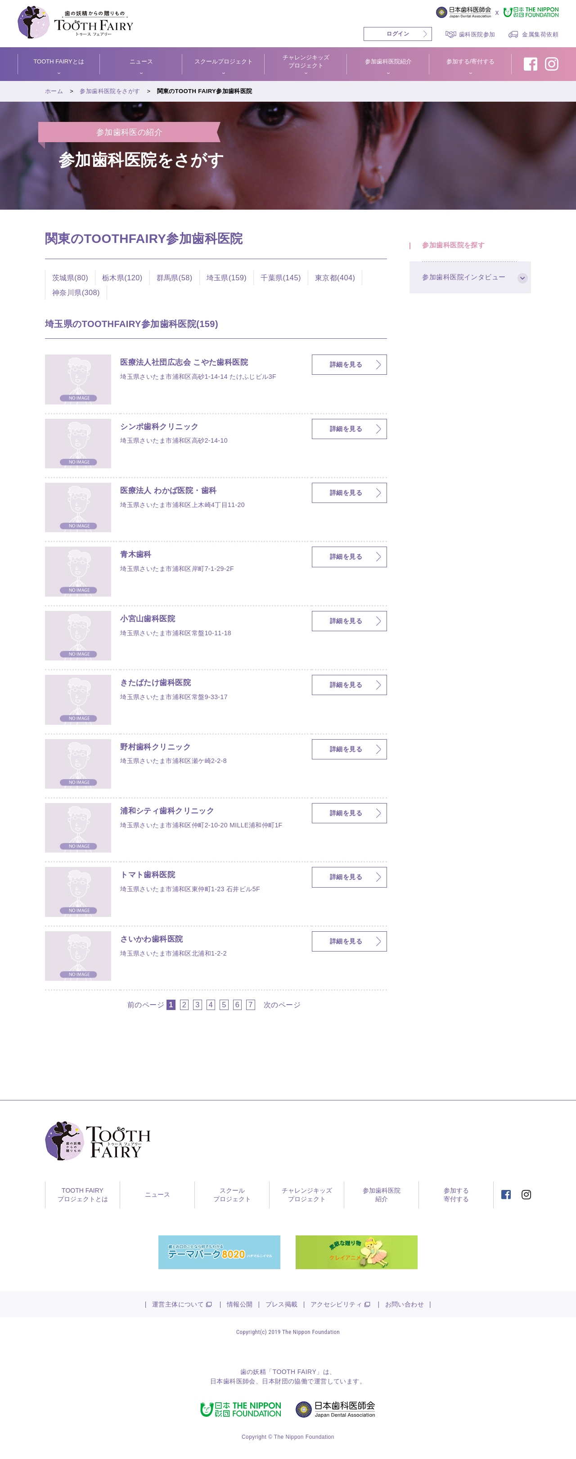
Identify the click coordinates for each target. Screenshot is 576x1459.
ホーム (54, 91)
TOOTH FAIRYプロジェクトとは (83, 1195)
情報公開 (240, 1304)
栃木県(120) (122, 278)
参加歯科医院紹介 (388, 61)
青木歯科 (136, 554)
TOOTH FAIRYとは (58, 61)
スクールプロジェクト (223, 61)
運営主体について (178, 1304)
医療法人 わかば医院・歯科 (171, 490)
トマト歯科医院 (149, 875)
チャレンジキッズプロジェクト (306, 61)
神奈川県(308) (76, 292)
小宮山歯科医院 (149, 619)
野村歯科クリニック (157, 747)
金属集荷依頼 (540, 34)
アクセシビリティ (336, 1304)
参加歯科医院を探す (454, 246)
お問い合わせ (404, 1304)
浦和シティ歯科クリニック (170, 811)
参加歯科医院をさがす (110, 91)
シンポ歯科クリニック (161, 426)
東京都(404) (335, 278)
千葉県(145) (281, 278)
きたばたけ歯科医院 (157, 682)
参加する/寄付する (470, 61)
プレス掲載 (282, 1304)
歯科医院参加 (477, 34)
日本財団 (275, 1381)
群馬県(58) (175, 278)
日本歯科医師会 (233, 1381)
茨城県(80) (70, 278)
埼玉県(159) (227, 278)
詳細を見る (346, 364)
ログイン (398, 34)
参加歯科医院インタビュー (464, 279)
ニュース (141, 61)
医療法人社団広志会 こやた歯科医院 (187, 362)
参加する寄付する (456, 1195)
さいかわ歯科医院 (153, 939)
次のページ (282, 1005)
